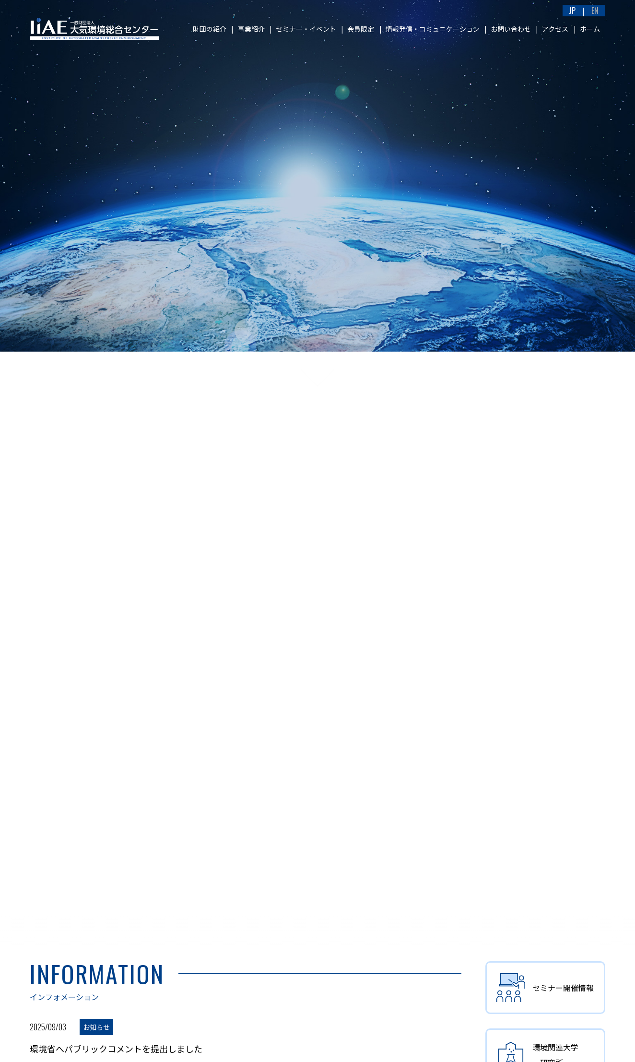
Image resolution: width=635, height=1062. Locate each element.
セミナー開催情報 (545, 987)
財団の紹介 (209, 29)
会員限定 (360, 29)
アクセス (555, 29)
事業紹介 (251, 29)
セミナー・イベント (306, 29)
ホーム (590, 29)
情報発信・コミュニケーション (433, 29)
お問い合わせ (511, 29)
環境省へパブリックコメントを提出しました (116, 1048)
